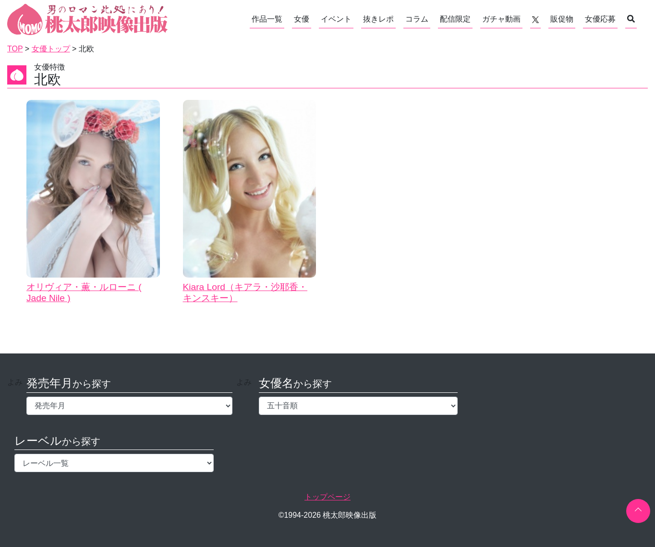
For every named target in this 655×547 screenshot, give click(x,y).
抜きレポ (378, 19)
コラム (416, 19)
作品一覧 (267, 19)
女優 (301, 19)
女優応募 (600, 19)
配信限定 (455, 19)
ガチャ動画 (501, 19)
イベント (336, 19)
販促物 (561, 19)
